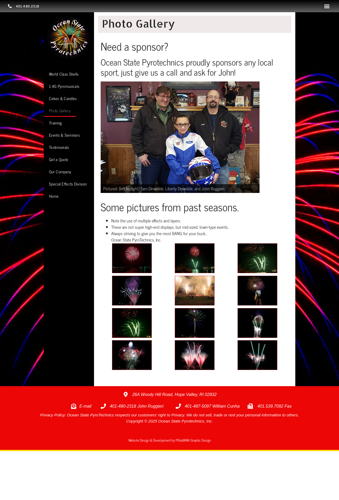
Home (54, 196)
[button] (326, 6)
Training (55, 122)
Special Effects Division (68, 183)
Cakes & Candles (63, 98)
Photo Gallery (60, 110)
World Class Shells (63, 74)
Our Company (60, 171)
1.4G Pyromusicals (64, 86)
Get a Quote (58, 159)
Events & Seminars (64, 135)
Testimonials (59, 147)
